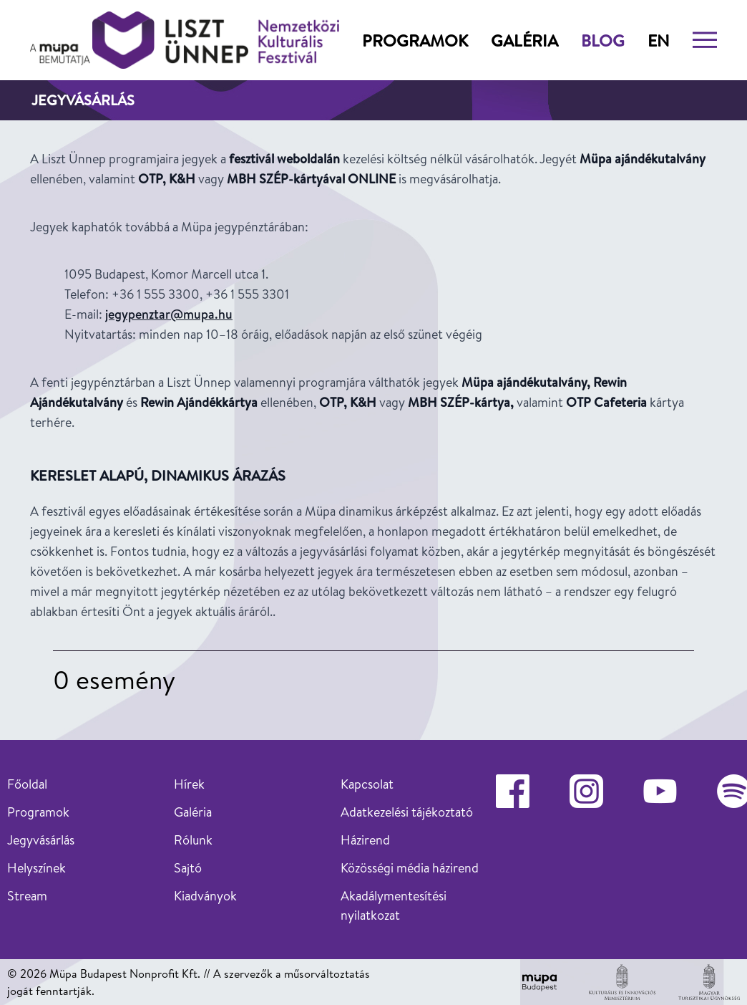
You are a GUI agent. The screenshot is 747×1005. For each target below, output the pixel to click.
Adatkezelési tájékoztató (407, 812)
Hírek (189, 784)
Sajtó (188, 868)
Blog (603, 40)
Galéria (524, 40)
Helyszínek (36, 868)
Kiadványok (205, 896)
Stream (27, 896)
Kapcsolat (367, 784)
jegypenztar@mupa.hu (169, 314)
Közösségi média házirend (410, 868)
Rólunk (193, 840)
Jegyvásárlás (40, 840)
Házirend (365, 840)
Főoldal (27, 784)
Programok (415, 40)
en (659, 40)
